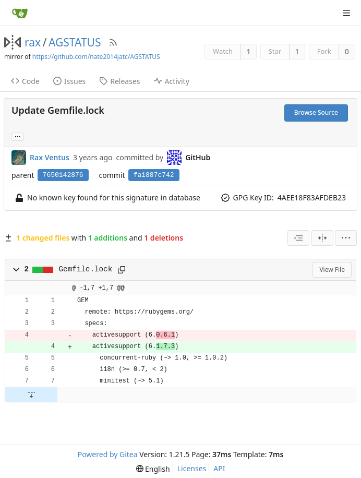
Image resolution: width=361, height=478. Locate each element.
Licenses (192, 468)
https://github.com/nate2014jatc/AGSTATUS (96, 56)
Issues (69, 81)
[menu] (346, 238)
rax (33, 42)
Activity (171, 81)
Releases (119, 81)
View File (332, 269)
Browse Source (316, 112)
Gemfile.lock (86, 269)
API (219, 468)
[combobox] (298, 238)
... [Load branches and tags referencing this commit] (18, 136)
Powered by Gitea (108, 454)
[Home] (19, 13)
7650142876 (63, 175)
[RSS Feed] (113, 42)
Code (25, 81)
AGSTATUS (75, 42)
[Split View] (322, 238)
